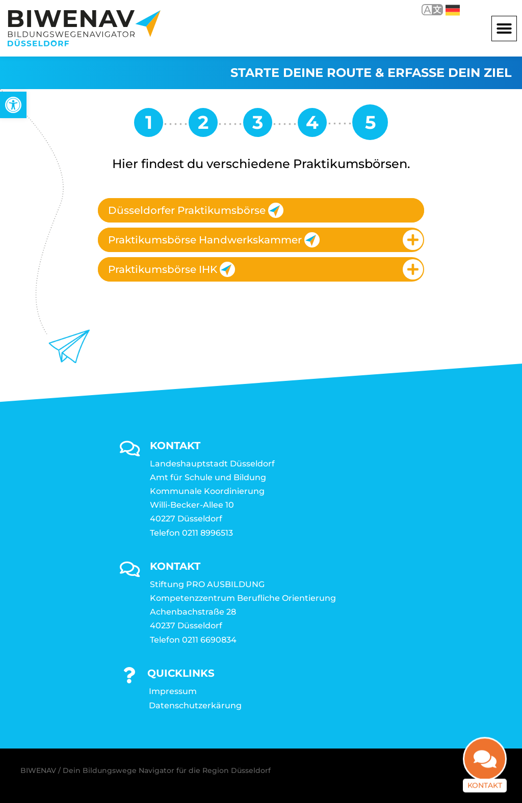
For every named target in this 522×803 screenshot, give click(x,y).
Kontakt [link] (484, 771)
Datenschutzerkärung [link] (195, 705)
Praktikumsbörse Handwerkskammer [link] (214, 239)
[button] (504, 28)
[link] (13, 105)
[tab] (261, 210)
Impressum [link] (173, 691)
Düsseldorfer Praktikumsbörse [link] (195, 210)
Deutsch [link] (453, 10)
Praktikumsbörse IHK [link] (171, 269)
